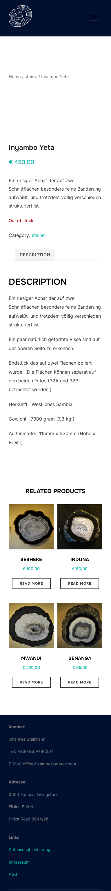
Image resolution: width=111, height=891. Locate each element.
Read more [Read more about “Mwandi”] (31, 682)
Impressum (19, 862)
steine (31, 76)
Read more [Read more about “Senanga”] (79, 682)
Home (15, 76)
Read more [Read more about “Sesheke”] (31, 583)
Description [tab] (35, 254)
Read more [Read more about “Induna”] (79, 583)
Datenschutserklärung (29, 849)
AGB (13, 874)
